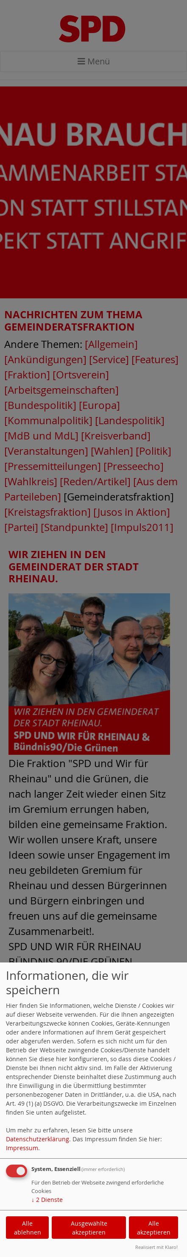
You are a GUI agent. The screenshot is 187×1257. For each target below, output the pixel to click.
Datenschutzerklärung (37, 1139)
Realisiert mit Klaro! (156, 1247)
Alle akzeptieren (153, 1227)
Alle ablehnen (27, 1227)
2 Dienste (47, 1200)
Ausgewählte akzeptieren (89, 1227)
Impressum (22, 1148)
